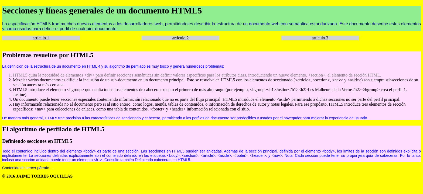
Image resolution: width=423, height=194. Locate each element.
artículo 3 (320, 38)
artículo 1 (41, 38)
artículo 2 (180, 38)
